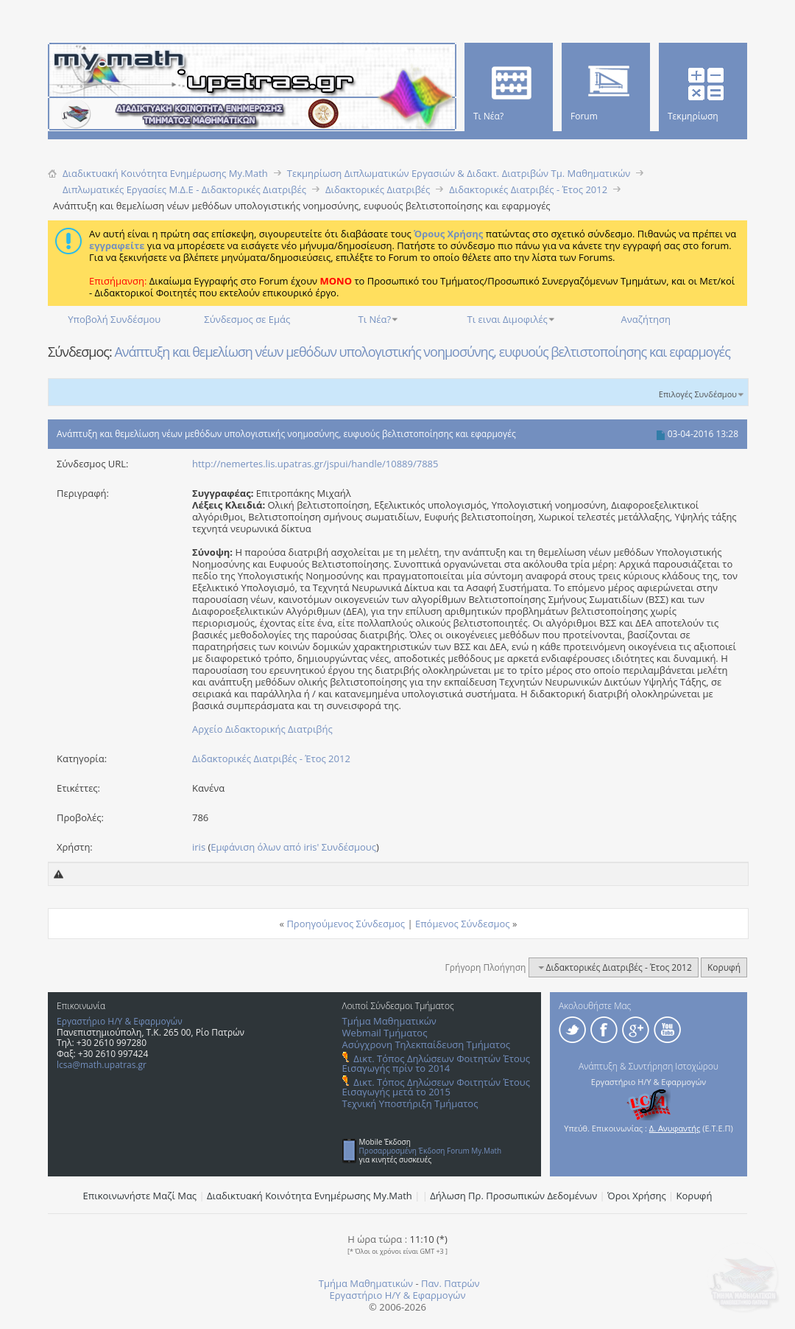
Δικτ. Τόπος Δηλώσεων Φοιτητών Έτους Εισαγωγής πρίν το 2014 (436, 1063)
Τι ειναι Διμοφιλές (507, 319)
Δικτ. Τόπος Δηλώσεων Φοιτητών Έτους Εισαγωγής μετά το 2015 (436, 1086)
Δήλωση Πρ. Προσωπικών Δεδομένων (513, 1195)
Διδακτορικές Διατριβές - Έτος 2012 (271, 758)
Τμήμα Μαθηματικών (389, 1021)
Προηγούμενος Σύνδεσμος (345, 923)
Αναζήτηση (646, 319)
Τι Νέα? (375, 319)
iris (198, 847)
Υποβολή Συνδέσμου (114, 319)
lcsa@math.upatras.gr (101, 1064)
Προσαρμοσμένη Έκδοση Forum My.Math (430, 1150)
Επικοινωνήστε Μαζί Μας (140, 1195)
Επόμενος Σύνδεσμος (462, 923)
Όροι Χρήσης (636, 1195)
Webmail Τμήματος (385, 1032)
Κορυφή (724, 967)
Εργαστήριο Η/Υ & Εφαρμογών (120, 1021)
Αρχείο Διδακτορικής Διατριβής (262, 729)
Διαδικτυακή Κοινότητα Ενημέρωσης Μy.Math (309, 1195)
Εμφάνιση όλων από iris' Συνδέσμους (293, 847)
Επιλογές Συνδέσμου (698, 394)
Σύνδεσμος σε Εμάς (247, 319)
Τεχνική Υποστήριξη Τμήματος (410, 1103)
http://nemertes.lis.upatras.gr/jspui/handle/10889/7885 (315, 463)
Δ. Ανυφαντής (675, 1128)
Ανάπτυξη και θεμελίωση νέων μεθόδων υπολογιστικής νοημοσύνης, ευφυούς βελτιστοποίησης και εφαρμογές (422, 351)
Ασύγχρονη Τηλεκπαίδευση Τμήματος (426, 1044)
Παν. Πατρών (450, 1283)
